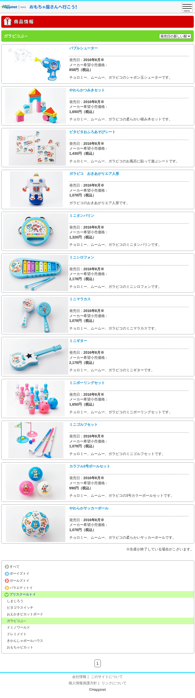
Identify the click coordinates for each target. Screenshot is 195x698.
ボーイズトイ (17, 573)
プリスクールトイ (20, 594)
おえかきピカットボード (25, 614)
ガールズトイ (17, 580)
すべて (12, 566)
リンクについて (114, 683)
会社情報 (79, 677)
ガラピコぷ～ (17, 621)
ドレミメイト (17, 634)
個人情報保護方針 (83, 683)
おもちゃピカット (20, 647)
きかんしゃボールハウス (25, 641)
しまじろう (15, 601)
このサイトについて (107, 677)
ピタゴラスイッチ (20, 607)
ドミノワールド (18, 627)
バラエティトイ (19, 588)
